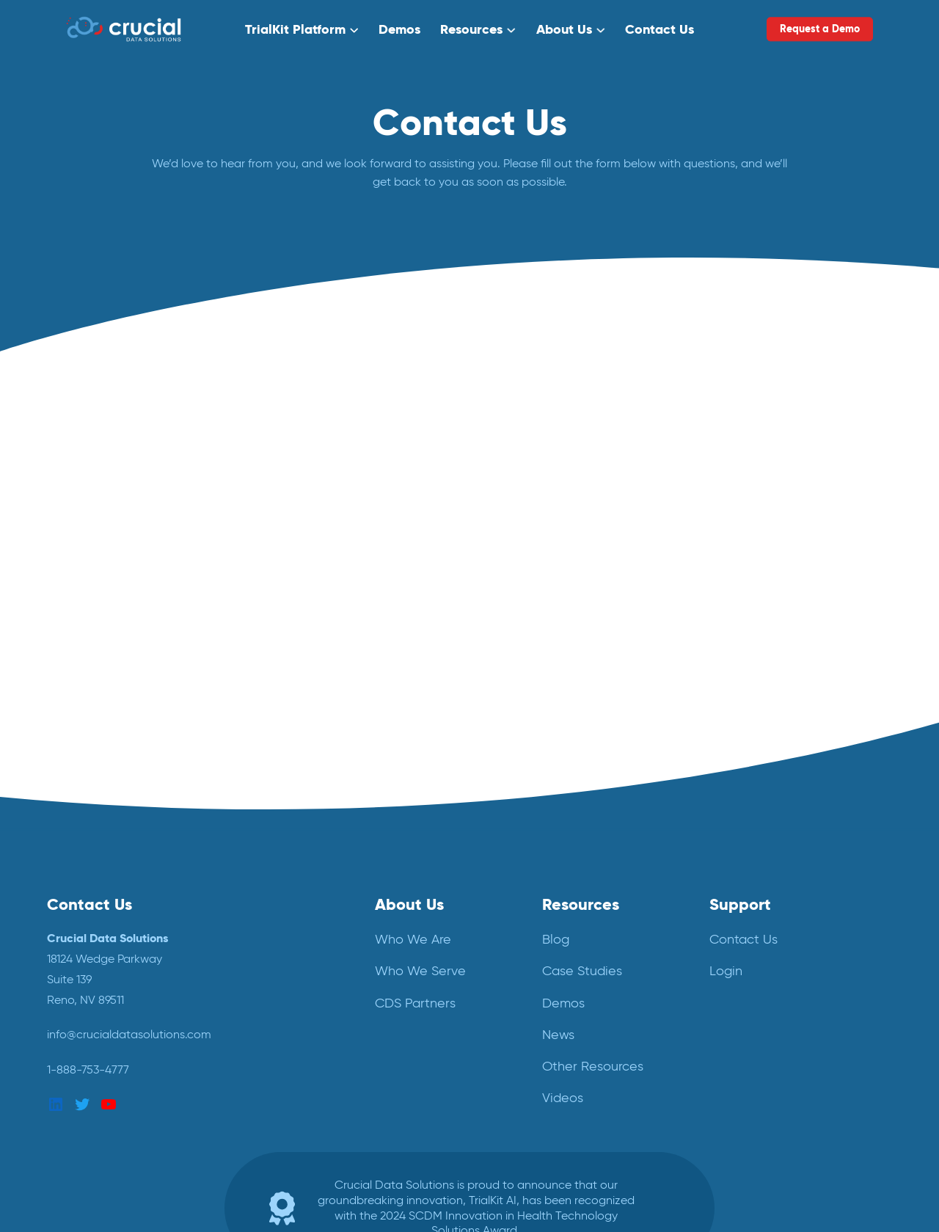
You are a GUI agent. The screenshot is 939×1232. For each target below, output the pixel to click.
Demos (399, 29)
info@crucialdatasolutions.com (129, 1034)
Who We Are (413, 939)
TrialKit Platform (295, 29)
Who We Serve (420, 971)
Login (725, 971)
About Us (564, 29)
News (558, 1035)
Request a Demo (820, 28)
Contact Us (659, 29)
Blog (555, 939)
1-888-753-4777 (88, 1069)
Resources (471, 29)
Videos (562, 1098)
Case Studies (582, 971)
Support (740, 904)
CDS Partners (415, 1003)
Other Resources (592, 1066)
